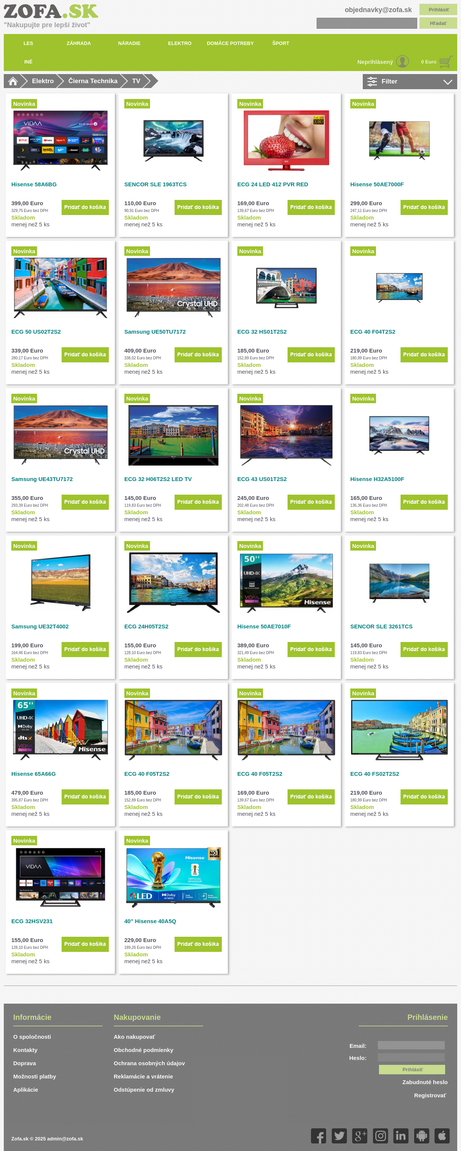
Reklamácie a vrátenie (143, 1076)
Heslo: (358, 1058)
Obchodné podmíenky (143, 1050)
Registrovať (431, 1095)
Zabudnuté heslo (425, 1082)
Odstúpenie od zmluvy (144, 1089)
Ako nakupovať (134, 1036)
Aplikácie (25, 1089)
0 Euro (428, 62)
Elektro (43, 81)
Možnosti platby (34, 1076)
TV (136, 81)
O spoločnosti (32, 1036)
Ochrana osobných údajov (149, 1063)
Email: (358, 1046)
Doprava (24, 1063)
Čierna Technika (93, 81)
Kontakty (25, 1050)
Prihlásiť (439, 9)
